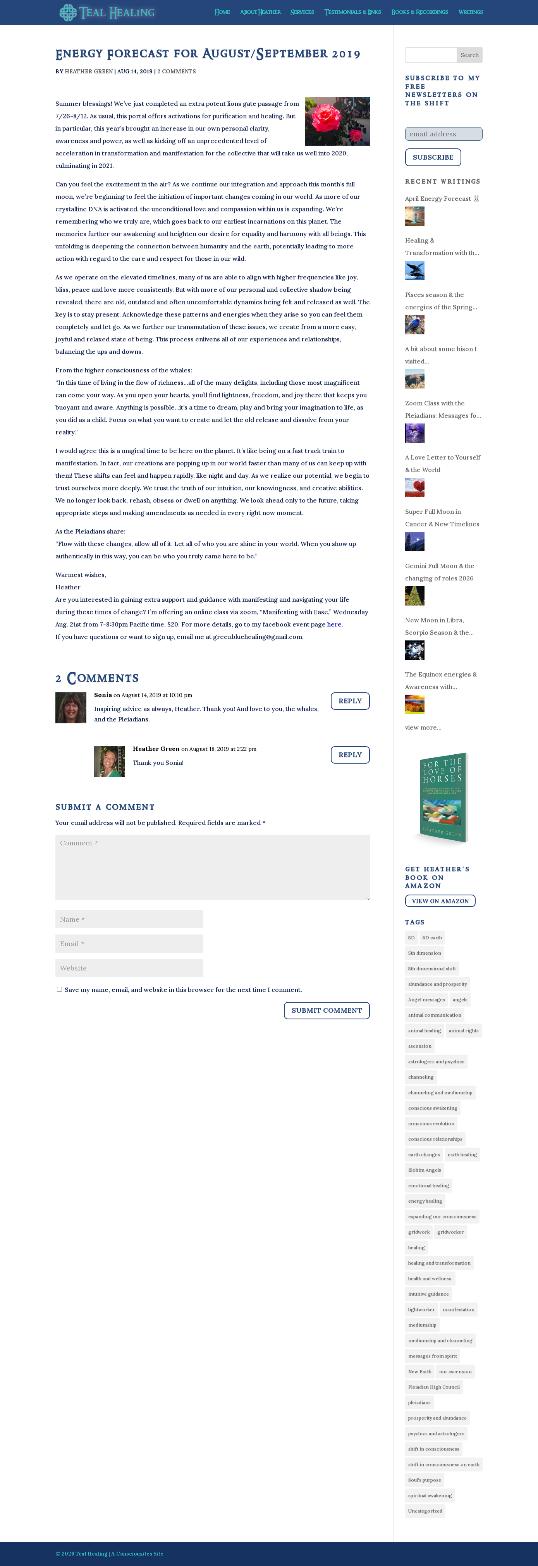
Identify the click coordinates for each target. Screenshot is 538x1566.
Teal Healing (91, 1554)
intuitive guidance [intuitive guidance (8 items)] (428, 1294)
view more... (423, 727)
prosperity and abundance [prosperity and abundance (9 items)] (437, 1418)
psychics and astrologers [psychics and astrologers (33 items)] (436, 1433)
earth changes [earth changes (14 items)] (424, 1154)
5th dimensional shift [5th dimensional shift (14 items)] (432, 968)
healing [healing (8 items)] (416, 1247)
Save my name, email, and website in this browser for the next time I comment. (183, 989)
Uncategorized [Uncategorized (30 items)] (425, 1511)
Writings (470, 13)
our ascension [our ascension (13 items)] (455, 1371)
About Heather (260, 13)
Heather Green (89, 71)
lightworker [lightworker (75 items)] (421, 1309)
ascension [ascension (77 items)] (419, 1046)
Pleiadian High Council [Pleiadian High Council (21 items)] (434, 1387)
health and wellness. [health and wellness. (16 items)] (430, 1278)
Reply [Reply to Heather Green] (350, 754)
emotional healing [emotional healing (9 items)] (428, 1185)
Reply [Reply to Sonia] (350, 700)
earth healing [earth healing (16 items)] (462, 1154)
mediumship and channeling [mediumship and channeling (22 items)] (440, 1340)
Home (222, 13)
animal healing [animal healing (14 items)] (424, 1030)
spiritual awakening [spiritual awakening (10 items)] (430, 1495)
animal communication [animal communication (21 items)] (434, 1015)
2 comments (176, 71)
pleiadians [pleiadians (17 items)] (419, 1402)
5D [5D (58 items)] (411, 937)
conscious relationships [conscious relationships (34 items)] (435, 1139)
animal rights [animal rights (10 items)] (464, 1030)
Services (302, 13)
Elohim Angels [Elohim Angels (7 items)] (424, 1170)
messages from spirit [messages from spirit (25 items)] (432, 1356)
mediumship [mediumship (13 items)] (422, 1325)
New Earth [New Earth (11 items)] (419, 1371)
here (334, 624)
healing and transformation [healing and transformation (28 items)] (439, 1263)
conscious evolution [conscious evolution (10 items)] (431, 1123)
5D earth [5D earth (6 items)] (432, 937)
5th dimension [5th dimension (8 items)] (424, 953)
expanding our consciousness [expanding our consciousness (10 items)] (442, 1216)
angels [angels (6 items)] (460, 999)
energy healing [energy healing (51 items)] (425, 1201)
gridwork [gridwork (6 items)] (419, 1232)
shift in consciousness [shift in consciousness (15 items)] (433, 1449)
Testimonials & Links (352, 13)
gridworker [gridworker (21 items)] (450, 1232)
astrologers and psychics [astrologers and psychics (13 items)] (436, 1061)
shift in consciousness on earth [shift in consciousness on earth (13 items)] (444, 1464)
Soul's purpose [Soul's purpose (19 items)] (424, 1480)
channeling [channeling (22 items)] (421, 1077)
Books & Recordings (419, 13)
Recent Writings (443, 181)
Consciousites (134, 1554)
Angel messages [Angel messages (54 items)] (426, 999)
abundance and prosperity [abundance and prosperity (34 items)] (437, 984)
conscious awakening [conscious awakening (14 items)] (432, 1108)
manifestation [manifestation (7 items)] (458, 1309)
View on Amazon (440, 901)
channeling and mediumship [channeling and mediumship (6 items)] (440, 1092)
